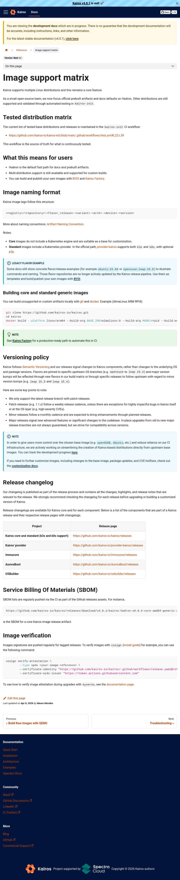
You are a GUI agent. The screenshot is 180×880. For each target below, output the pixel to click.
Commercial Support (18, 846)
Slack (8, 795)
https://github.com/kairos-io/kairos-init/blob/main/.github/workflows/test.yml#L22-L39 (66, 135)
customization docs (25, 466)
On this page (13, 66)
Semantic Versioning (36, 367)
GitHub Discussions (17, 800)
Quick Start (10, 750)
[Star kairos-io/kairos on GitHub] (168, 12)
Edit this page (14, 698)
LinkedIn (10, 806)
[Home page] (6, 50)
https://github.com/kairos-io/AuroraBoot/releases (106, 564)
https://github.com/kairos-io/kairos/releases (102, 536)
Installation (10, 755)
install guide (131, 645)
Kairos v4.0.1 (81, 3)
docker (94, 301)
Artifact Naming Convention (65, 224)
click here (72, 38)
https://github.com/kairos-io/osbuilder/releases (104, 574)
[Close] (177, 3)
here (75, 452)
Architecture (11, 761)
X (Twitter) (11, 812)
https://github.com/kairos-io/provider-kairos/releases (108, 545)
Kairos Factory (94, 178)
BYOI (76, 178)
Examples (9, 767)
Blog (6, 834)
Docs (34, 12)
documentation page (120, 684)
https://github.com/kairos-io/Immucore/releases (105, 555)
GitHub (9, 840)
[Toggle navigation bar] (6, 12)
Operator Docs (12, 773)
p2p (11, 251)
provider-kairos (107, 247)
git (81, 301)
